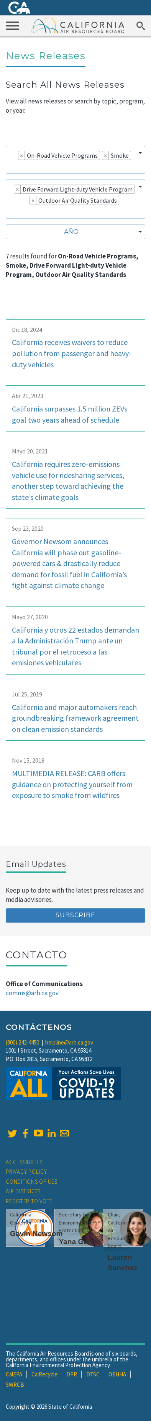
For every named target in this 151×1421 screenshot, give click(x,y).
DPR (71, 1374)
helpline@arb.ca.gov (69, 1042)
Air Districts (23, 1191)
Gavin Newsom (36, 1233)
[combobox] (75, 159)
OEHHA (117, 1374)
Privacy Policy (26, 1171)
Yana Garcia (80, 1242)
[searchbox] (12, 166)
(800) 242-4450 (22, 1042)
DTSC (93, 1374)
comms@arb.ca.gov (32, 993)
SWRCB (15, 1384)
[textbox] (73, 232)
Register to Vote (29, 1201)
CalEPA (14, 1374)
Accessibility (24, 1162)
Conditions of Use (31, 1181)
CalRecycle (44, 1374)
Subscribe (75, 915)
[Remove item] (21, 155)
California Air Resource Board (78, 25)
